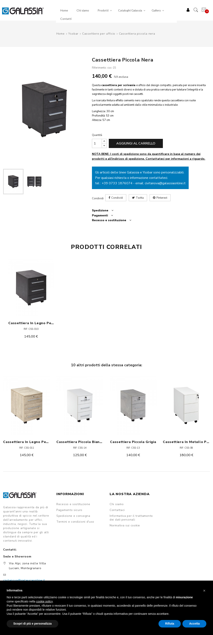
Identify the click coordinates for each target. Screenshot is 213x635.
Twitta (140, 198)
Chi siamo (117, 504)
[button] (204, 590)
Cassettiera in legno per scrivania (31, 323)
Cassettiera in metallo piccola (186, 442)
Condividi (117, 198)
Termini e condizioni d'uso (75, 522)
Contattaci (117, 510)
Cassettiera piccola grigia (133, 442)
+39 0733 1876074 (117, 183)
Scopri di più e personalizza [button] (32, 623)
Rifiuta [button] (169, 623)
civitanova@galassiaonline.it (165, 183)
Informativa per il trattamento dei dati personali (131, 518)
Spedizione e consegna (73, 516)
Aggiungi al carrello (135, 143)
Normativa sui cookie (125, 525)
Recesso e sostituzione (73, 504)
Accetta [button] (194, 623)
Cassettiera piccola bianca (79, 442)
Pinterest (161, 198)
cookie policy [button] (44, 601)
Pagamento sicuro (69, 510)
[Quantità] (97, 143)
